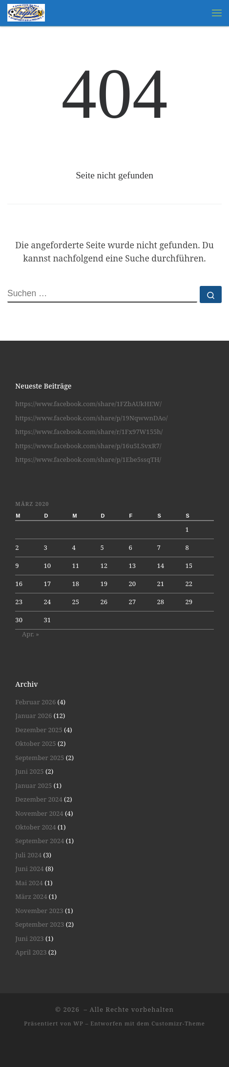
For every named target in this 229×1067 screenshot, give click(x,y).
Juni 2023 (29, 938)
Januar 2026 (33, 715)
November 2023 (39, 910)
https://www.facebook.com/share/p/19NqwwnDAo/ (91, 418)
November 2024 (39, 813)
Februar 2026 (35, 701)
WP (78, 1023)
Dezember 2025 (38, 729)
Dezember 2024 (38, 799)
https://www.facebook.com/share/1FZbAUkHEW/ (88, 403)
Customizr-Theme (178, 1023)
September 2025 (39, 757)
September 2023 (39, 924)
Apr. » (30, 634)
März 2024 (31, 896)
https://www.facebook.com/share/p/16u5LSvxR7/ (88, 445)
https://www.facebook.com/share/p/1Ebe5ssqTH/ (88, 459)
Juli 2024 (28, 854)
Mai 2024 (28, 882)
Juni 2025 (29, 771)
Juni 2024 (29, 868)
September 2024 (39, 840)
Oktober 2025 (35, 743)
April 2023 (30, 952)
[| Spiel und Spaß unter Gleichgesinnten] (26, 12)
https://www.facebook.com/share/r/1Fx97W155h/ (89, 431)
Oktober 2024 (35, 827)
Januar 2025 (33, 785)
